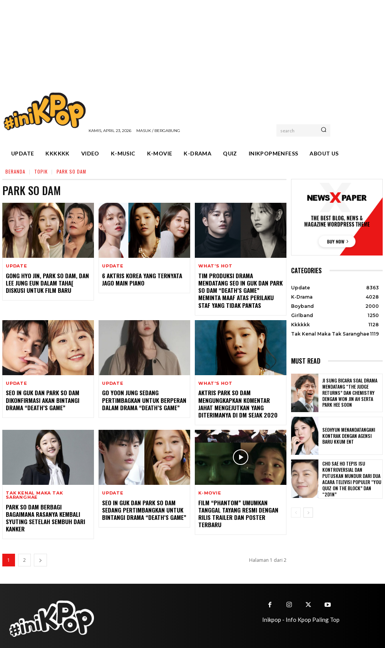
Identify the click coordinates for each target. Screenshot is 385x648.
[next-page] (40, 551)
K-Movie (209, 490)
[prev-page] (296, 513)
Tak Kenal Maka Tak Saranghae (34, 492)
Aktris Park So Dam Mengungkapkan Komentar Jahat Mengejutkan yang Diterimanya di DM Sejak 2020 (240, 401)
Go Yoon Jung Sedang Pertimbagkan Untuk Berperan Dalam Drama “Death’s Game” (141, 398)
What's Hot (215, 266)
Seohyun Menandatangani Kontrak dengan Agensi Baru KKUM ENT (349, 435)
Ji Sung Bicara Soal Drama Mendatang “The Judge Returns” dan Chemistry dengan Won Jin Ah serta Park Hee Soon (351, 393)
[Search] (323, 130)
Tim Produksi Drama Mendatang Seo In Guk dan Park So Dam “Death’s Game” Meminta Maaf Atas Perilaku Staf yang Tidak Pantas (238, 289)
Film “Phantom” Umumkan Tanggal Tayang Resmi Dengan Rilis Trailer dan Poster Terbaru (235, 509)
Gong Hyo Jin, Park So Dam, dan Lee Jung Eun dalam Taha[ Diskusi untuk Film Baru (48, 282)
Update (16, 266)
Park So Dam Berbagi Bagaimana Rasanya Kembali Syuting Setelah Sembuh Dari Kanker (47, 510)
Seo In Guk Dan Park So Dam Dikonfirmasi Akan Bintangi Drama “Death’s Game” (41, 398)
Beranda (15, 171)
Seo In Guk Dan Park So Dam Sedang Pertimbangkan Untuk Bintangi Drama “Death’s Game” (141, 506)
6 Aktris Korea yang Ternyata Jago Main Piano (140, 278)
